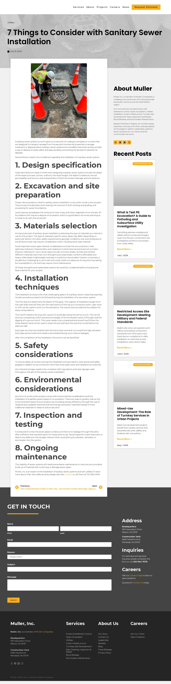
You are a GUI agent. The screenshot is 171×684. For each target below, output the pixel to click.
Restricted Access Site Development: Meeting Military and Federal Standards (133, 319)
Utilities (10, 25)
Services (78, 8)
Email (10, 542)
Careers (115, 8)
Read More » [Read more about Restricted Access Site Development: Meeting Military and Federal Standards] (124, 350)
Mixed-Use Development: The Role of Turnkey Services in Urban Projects (134, 416)
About (90, 8)
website (68, 477)
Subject (11, 567)
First (9, 536)
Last (62, 536)
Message (11, 580)
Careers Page (136, 578)
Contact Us (138, 585)
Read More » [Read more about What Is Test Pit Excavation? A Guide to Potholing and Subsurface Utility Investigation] (124, 252)
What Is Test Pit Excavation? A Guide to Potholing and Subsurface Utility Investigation (134, 222)
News (125, 8)
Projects (102, 8)
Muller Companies (44, 635)
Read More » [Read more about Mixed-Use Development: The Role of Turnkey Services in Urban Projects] (124, 441)
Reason (11, 555)
